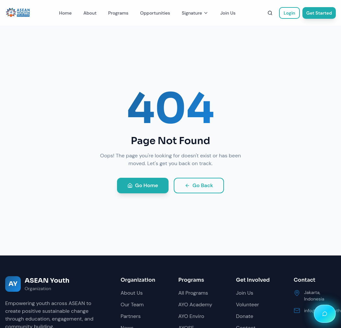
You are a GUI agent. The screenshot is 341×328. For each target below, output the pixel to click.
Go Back (199, 185)
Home (65, 13)
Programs (118, 13)
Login (289, 13)
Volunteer (247, 304)
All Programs (193, 292)
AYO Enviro (191, 316)
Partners (131, 316)
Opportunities (155, 13)
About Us (132, 292)
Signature (195, 13)
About (90, 13)
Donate (244, 316)
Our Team (132, 304)
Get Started (319, 13)
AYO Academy (195, 304)
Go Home (142, 185)
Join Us (227, 13)
